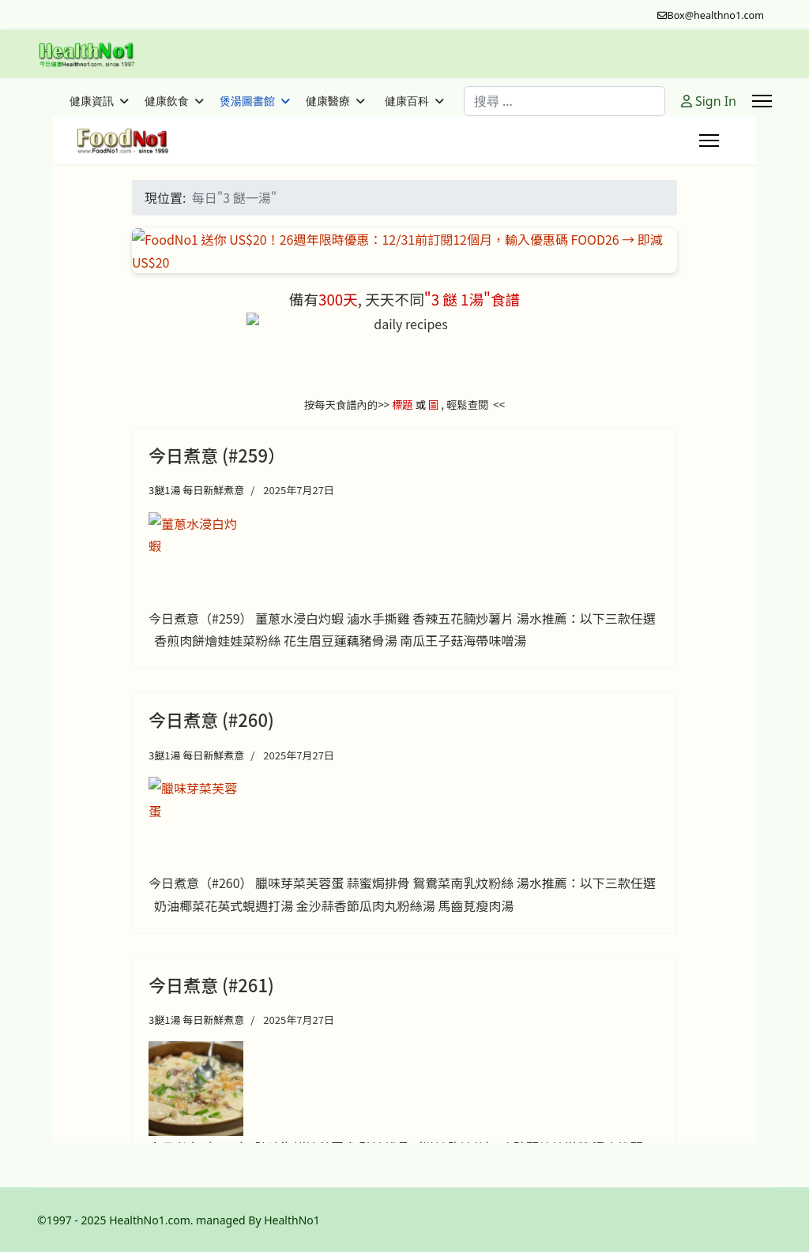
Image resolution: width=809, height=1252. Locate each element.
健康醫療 (328, 101)
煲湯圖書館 (247, 101)
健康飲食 (167, 101)
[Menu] (762, 101)
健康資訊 (92, 101)
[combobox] (564, 101)
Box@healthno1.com (716, 15)
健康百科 (407, 101)
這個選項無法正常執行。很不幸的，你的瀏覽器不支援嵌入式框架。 (404, 630)
